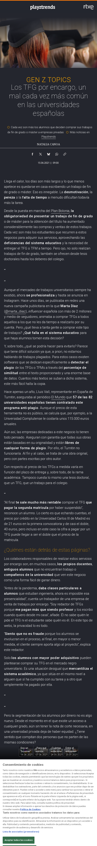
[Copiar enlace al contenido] (65, 153)
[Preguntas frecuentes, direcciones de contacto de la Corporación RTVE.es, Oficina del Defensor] (90, 813)
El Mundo (58, 397)
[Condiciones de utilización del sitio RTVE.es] (7, 813)
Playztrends (48, 136)
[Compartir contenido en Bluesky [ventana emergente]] (49, 153)
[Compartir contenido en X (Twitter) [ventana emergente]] (40, 153)
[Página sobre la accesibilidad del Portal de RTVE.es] (62, 813)
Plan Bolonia (60, 211)
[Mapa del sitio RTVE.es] (76, 813)
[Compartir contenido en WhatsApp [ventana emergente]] (57, 153)
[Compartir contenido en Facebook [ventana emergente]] (32, 153)
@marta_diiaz (15, 311)
